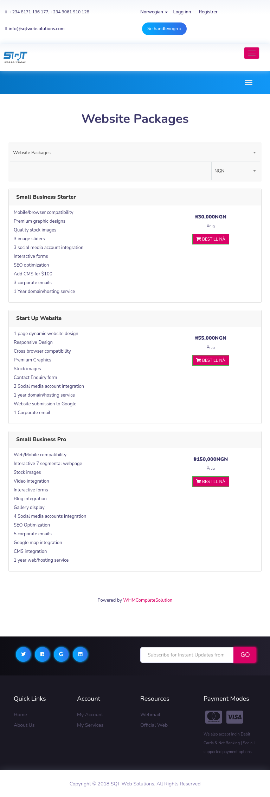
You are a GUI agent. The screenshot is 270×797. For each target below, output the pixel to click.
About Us (24, 725)
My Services (90, 725)
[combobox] (135, 153)
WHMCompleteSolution (147, 600)
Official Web (154, 725)
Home (20, 714)
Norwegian (154, 12)
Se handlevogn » (164, 29)
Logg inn (182, 12)
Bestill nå (210, 239)
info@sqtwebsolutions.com (35, 29)
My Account (90, 714)
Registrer (208, 12)
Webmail (150, 714)
